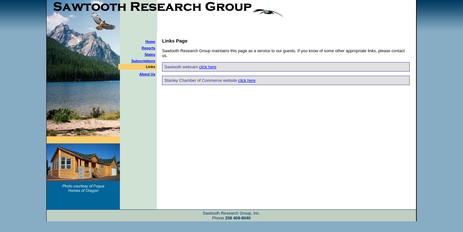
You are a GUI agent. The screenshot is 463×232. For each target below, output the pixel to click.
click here (207, 66)
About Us (147, 74)
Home (150, 42)
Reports (148, 48)
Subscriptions (143, 61)
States (149, 54)
